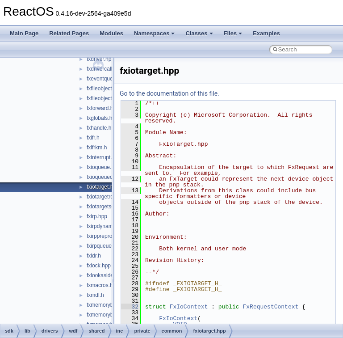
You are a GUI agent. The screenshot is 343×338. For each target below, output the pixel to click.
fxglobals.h (99, 118)
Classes (199, 33)
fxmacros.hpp (103, 285)
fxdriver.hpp (100, 59)
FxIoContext (189, 307)
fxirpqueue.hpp (104, 246)
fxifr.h (93, 138)
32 (129, 307)
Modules (111, 33)
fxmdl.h (95, 295)
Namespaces (154, 33)
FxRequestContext (270, 307)
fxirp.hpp (97, 216)
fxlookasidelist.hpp (108, 275)
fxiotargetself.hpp (107, 206)
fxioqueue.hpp (103, 167)
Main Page (24, 33)
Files (233, 33)
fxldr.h (94, 256)
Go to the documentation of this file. (169, 93)
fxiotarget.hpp (103, 187)
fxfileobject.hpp (104, 88)
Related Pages (69, 33)
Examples (266, 33)
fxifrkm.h (97, 147)
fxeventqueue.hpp (108, 79)
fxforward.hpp (103, 108)
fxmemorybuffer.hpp (110, 305)
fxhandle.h (99, 128)
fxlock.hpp (99, 265)
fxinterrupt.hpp (104, 157)
